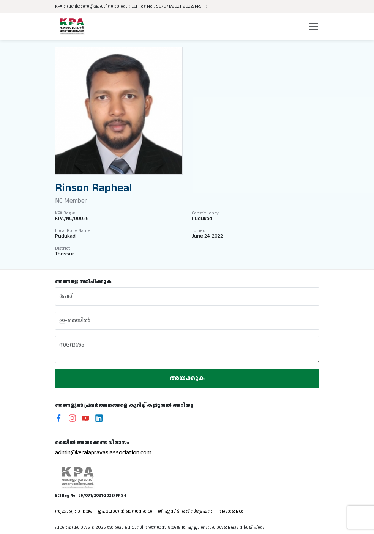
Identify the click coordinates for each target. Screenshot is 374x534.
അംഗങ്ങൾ (230, 511)
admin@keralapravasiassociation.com (103, 452)
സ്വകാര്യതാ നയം (73, 511)
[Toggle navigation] (313, 26)
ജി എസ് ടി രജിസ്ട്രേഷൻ (185, 511)
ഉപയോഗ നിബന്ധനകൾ (125, 511)
